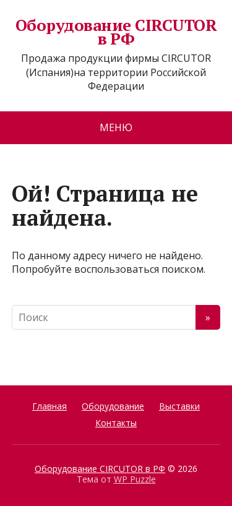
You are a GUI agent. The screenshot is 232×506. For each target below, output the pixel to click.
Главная (49, 406)
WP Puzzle (135, 479)
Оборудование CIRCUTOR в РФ (116, 32)
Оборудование (113, 406)
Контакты (116, 423)
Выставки (179, 406)
